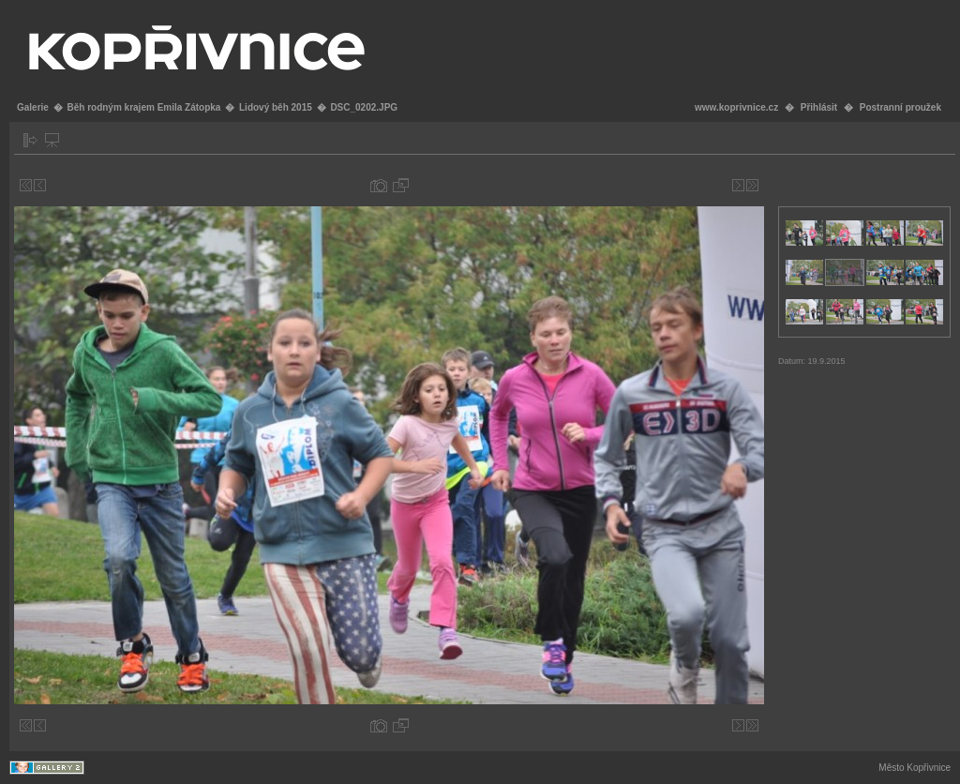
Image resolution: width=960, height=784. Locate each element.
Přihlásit (819, 107)
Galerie (33, 107)
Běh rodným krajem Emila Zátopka (143, 107)
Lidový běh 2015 (275, 107)
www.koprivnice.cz (736, 107)
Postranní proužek (900, 107)
